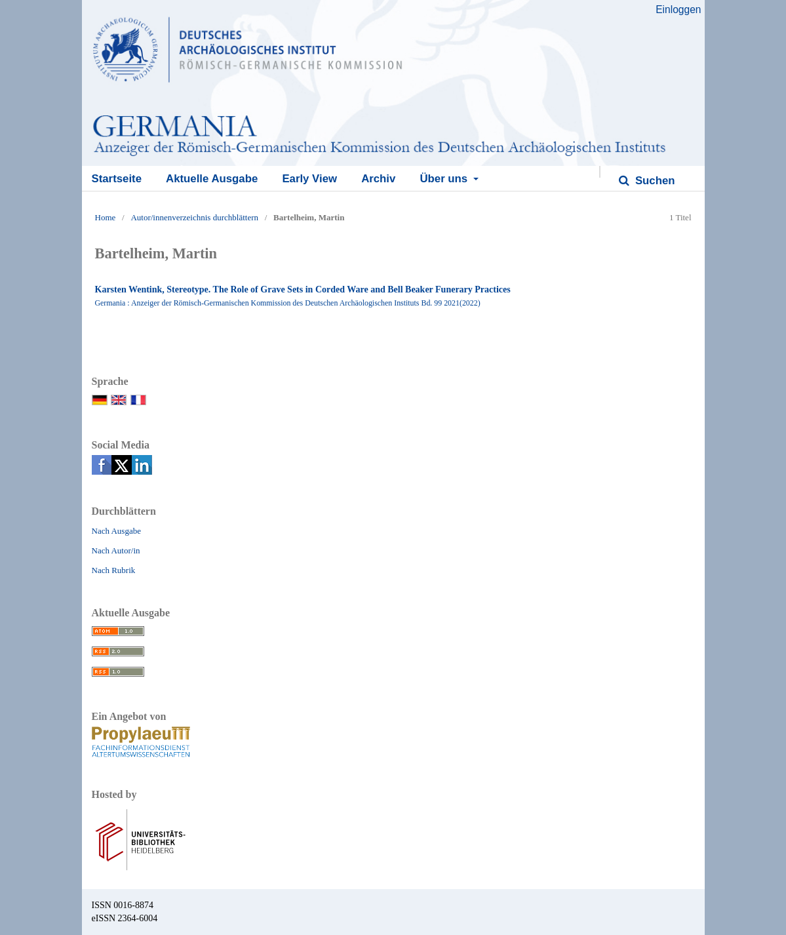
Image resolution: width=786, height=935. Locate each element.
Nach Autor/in (116, 550)
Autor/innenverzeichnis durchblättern (194, 217)
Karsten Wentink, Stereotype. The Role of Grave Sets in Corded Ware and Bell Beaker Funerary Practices (303, 289)
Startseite (117, 178)
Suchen (653, 180)
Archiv (378, 178)
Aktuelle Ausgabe (212, 178)
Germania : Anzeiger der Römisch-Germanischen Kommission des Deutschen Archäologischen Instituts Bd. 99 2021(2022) (288, 303)
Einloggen (678, 9)
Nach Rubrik (114, 570)
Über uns (445, 178)
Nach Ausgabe (116, 531)
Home (105, 217)
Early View (309, 178)
